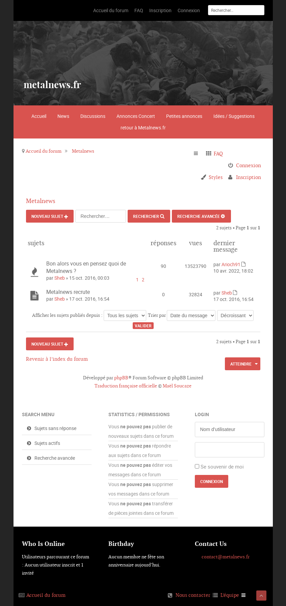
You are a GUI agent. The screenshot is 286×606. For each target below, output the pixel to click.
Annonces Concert (135, 116)
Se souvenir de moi (222, 466)
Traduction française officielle (126, 386)
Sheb (59, 278)
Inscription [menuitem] (248, 177)
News (63, 116)
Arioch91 (231, 264)
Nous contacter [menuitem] (193, 595)
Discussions (92, 116)
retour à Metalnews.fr (143, 127)
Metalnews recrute (68, 292)
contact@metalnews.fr (226, 557)
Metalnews (83, 151)
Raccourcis (199, 153)
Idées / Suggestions (234, 116)
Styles (216, 177)
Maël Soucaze (177, 386)
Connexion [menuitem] (248, 165)
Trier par (181, 315)
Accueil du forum (43, 151)
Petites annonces (184, 116)
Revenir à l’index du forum (57, 359)
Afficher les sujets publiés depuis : (89, 315)
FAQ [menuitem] (218, 153)
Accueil (38, 116)
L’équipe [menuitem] (229, 595)
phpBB (121, 378)
